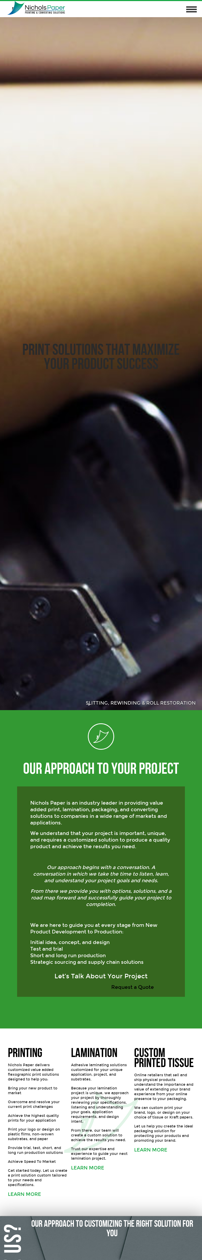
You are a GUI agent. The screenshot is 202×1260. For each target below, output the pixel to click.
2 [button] (97, 704)
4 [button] (112, 704)
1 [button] (89, 704)
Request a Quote (133, 987)
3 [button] (105, 704)
